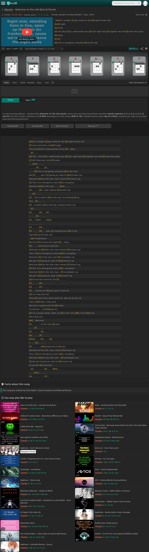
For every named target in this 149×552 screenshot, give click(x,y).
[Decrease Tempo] (3, 48)
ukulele (22, 82)
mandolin (30, 82)
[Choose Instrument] (52, 82)
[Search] (139, 3)
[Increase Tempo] (21, 48)
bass (47, 82)
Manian (8, 9)
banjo (39, 82)
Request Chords (28, 451)
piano (15, 82)
